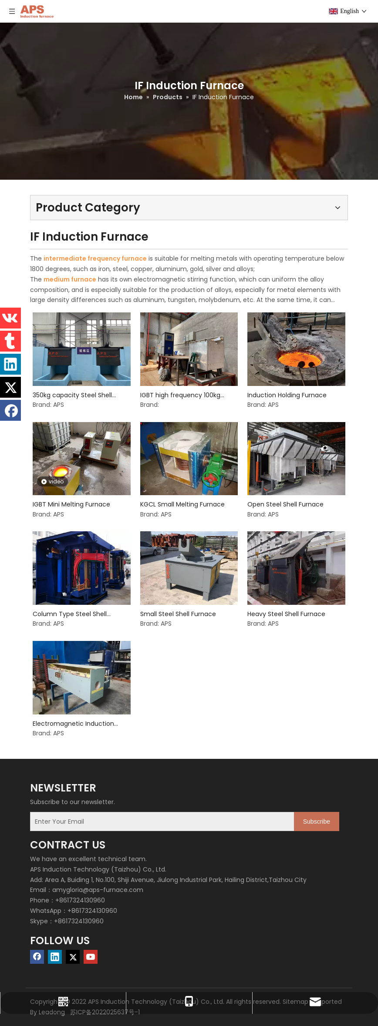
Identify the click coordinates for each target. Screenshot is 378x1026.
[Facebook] (37, 957)
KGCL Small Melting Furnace (182, 504)
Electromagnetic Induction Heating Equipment (73, 723)
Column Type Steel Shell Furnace (70, 614)
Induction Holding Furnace (287, 395)
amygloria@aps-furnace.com (97, 889)
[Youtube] (91, 957)
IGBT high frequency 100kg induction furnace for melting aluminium (185, 395)
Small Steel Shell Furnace (178, 614)
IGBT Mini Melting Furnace (71, 504)
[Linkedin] (55, 957)
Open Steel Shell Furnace (285, 504)
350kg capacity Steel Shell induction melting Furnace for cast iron (78, 395)
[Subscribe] (316, 821)
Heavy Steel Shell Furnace (286, 614)
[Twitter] (73, 957)
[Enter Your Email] (160, 821)
